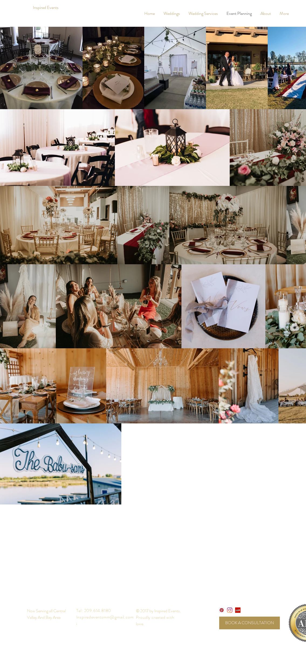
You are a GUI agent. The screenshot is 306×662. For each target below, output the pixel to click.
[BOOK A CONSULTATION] (249, 623)
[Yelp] (237, 610)
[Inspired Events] (45, 8)
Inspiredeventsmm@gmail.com (105, 617)
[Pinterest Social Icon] (221, 610)
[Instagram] (229, 610)
